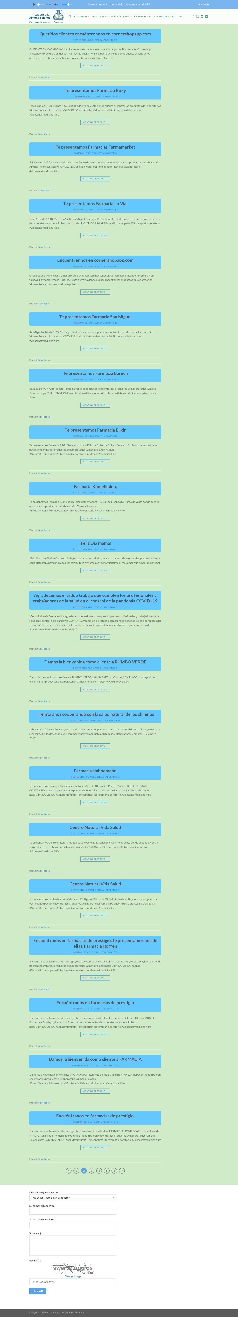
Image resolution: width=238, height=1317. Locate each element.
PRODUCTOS (100, 16)
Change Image (73, 1276)
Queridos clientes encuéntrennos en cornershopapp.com (95, 33)
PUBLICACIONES (121, 16)
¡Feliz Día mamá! (95, 543)
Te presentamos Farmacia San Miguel (95, 316)
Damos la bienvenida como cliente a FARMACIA (95, 1059)
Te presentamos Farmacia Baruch (95, 373)
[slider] (41, 4)
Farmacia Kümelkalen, (95, 486)
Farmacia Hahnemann (95, 770)
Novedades (44, 77)
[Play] (34, 4)
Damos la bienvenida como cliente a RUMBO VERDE (95, 661)
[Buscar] (70, 16)
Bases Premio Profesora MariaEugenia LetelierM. (119, 4)
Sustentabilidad (165, 16)
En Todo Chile (143, 16)
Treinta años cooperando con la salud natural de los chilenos (95, 714)
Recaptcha (35, 1260)
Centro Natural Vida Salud (95, 827)
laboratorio (110, 40)
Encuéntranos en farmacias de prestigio (95, 1002)
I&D (180, 16)
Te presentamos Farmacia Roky (95, 90)
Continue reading (95, 65)
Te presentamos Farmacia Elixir (95, 429)
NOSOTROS (81, 16)
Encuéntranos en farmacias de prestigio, (95, 1115)
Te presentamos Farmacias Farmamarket (95, 146)
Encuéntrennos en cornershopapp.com (95, 260)
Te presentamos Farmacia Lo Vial (95, 203)
